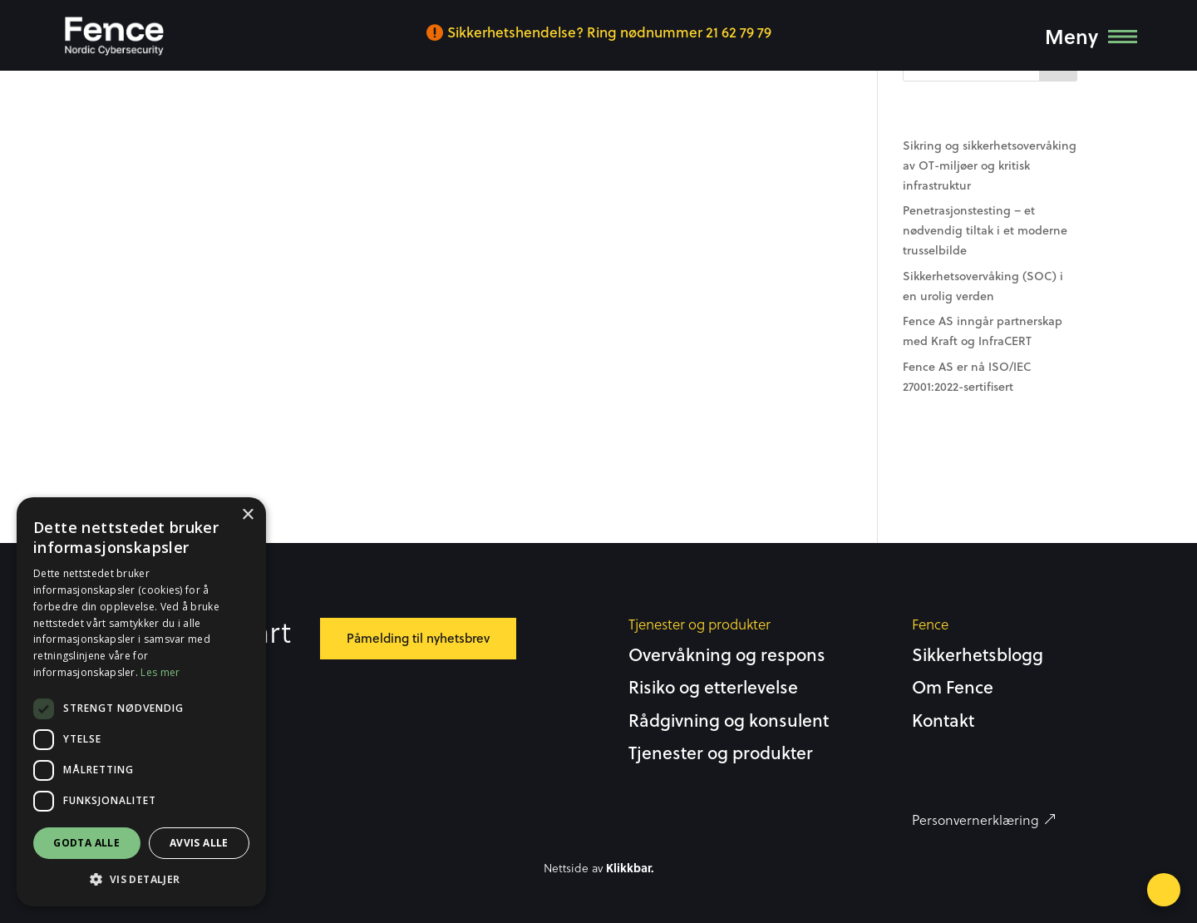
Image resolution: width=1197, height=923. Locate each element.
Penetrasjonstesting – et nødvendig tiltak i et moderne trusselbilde (985, 230)
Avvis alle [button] (199, 843)
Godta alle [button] (86, 843)
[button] (141, 880)
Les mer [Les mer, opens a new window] (160, 672)
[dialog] (141, 701)
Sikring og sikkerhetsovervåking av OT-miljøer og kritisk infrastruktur (989, 165)
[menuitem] (114, 36)
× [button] (247, 515)
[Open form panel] (1163, 889)
